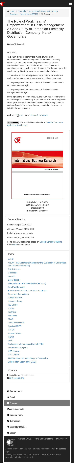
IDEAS (11, 308)
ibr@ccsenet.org (16, 378)
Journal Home (14, 391)
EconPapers (13, 280)
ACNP (11, 259)
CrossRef (12, 273)
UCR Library (13, 351)
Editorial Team (14, 415)
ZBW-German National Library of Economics (28, 358)
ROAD (11, 337)
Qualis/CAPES (14, 326)
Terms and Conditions (43, 439)
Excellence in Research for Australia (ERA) (27, 290)
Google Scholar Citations (51, 242)
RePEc (11, 330)
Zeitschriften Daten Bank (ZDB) (22, 362)
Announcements (15, 409)
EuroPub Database (16, 287)
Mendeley (12, 315)
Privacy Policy (61, 439)
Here (14, 245)
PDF (21, 115)
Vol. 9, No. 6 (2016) (29, 14)
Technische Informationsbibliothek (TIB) (25, 344)
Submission (13, 421)
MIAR (10, 319)
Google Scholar (15, 298)
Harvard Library (15, 301)
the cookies (61, 449)
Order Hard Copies (16, 427)
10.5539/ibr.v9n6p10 (39, 115)
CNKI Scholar (14, 269)
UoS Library (13, 355)
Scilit (10, 340)
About (10, 397)
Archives (14, 14)
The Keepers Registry (17, 347)
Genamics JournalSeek (18, 294)
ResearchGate (14, 333)
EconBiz (11, 276)
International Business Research (43, 11)
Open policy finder (16, 322)
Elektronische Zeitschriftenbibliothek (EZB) (27, 283)
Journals (22, 11)
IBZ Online (13, 305)
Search (11, 433)
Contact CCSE (24, 439)
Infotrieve (12, 312)
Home (12, 11)
